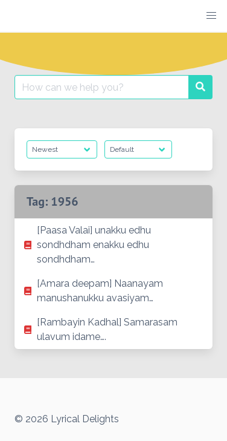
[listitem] (113, 245)
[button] (211, 15)
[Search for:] (101, 87)
